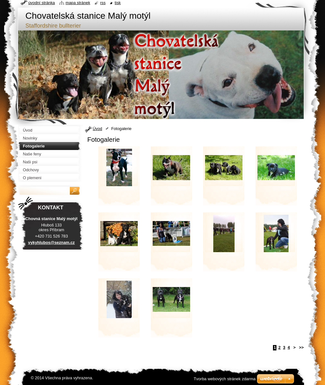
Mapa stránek (78, 2)
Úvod (97, 128)
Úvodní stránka (41, 2)
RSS (103, 2)
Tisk (118, 2)
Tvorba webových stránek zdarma (224, 378)
